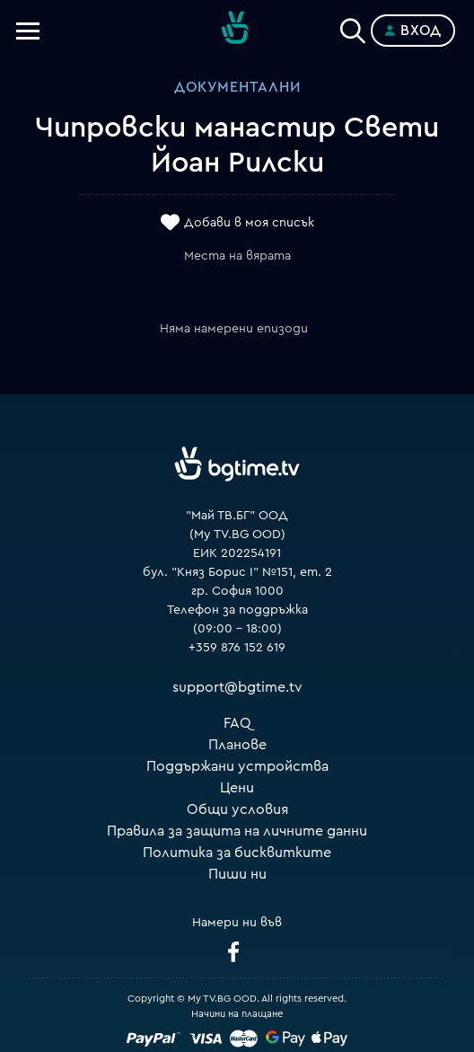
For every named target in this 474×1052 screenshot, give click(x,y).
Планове (237, 745)
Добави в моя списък (249, 223)
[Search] (352, 27)
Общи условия (237, 809)
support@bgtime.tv (237, 687)
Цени (237, 788)
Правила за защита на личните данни (237, 831)
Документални (237, 87)
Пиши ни (237, 874)
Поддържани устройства (237, 766)
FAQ (237, 723)
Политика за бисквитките (237, 852)
